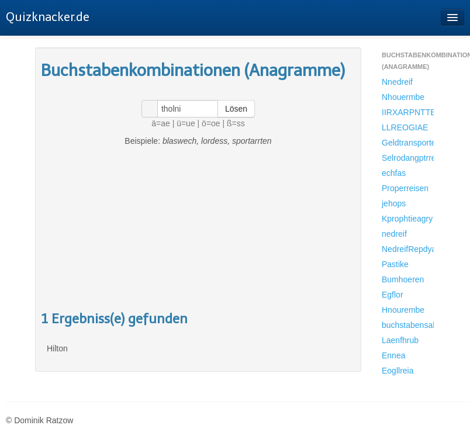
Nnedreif (397, 82)
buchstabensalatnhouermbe (408, 325)
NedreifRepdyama (408, 249)
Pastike (395, 264)
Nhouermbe (403, 97)
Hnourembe (403, 310)
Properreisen (405, 188)
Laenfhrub (400, 340)
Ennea (393, 355)
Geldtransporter (408, 142)
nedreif (394, 234)
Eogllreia (397, 370)
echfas (394, 173)
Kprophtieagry (407, 218)
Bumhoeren (403, 279)
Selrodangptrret (408, 158)
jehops (394, 203)
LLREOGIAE (405, 127)
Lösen (236, 108)
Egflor (392, 294)
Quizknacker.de (47, 17)
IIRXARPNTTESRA (408, 112)
